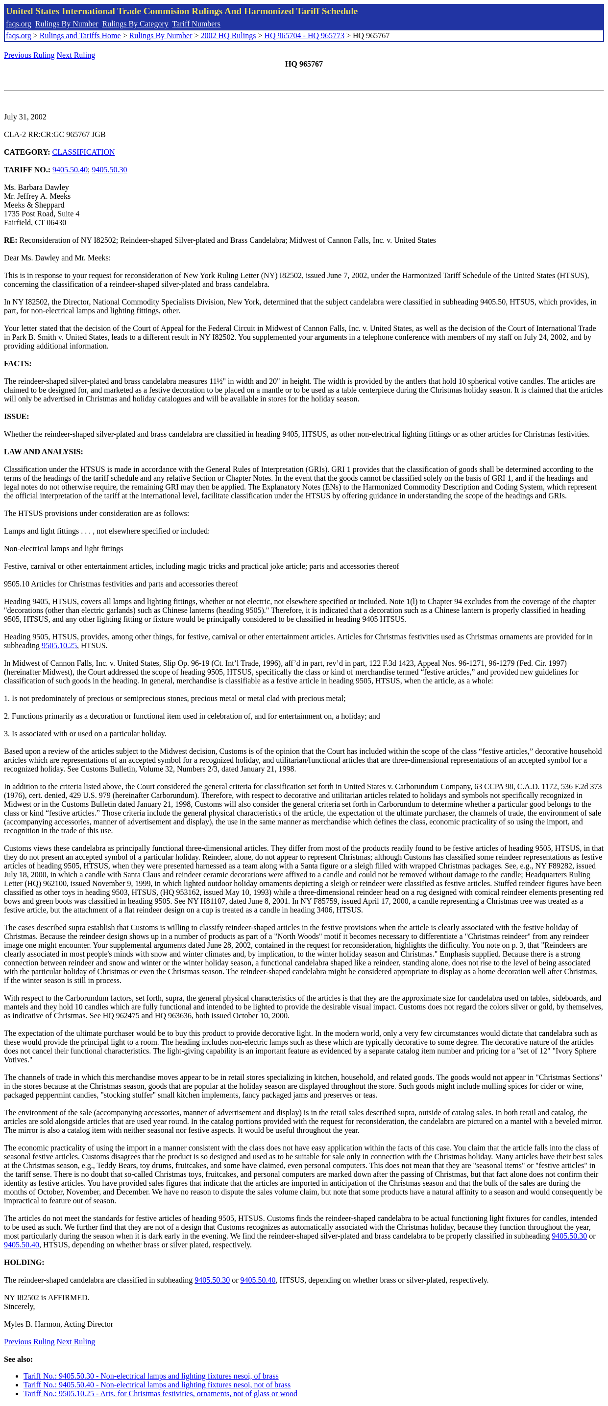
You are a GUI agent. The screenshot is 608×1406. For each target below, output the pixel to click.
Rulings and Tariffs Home (80, 35)
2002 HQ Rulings (228, 35)
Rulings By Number (66, 24)
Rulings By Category (135, 24)
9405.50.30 (109, 169)
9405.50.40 (70, 169)
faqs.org (18, 24)
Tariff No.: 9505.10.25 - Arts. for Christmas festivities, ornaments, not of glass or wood (160, 1393)
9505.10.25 (59, 645)
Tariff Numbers (196, 24)
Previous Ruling (29, 55)
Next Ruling (76, 55)
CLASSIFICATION (83, 152)
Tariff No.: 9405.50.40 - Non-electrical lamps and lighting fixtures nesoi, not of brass (157, 1385)
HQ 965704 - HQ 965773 (304, 35)
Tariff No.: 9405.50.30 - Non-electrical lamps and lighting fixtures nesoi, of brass (151, 1376)
